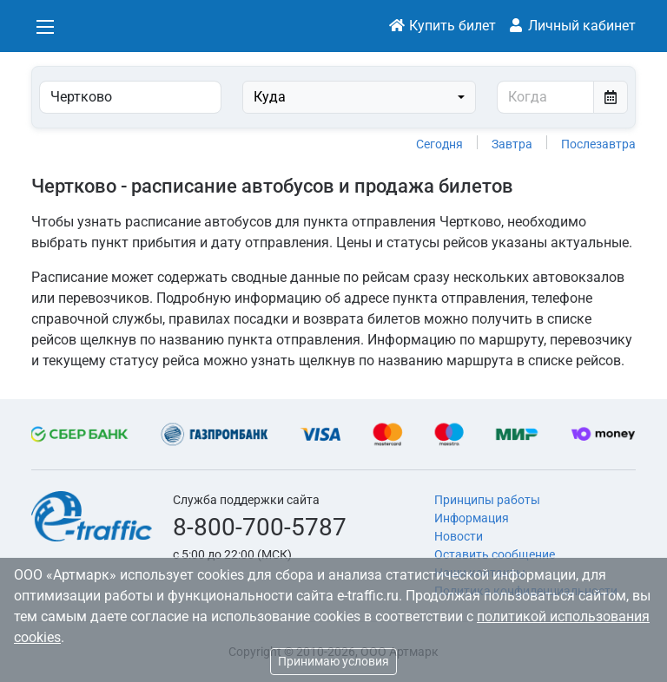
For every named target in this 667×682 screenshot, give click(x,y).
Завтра (512, 144)
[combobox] (359, 97)
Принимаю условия (333, 661)
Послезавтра (598, 144)
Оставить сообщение (494, 554)
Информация (471, 518)
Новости (458, 536)
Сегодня (439, 144)
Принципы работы (487, 500)
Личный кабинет (571, 25)
